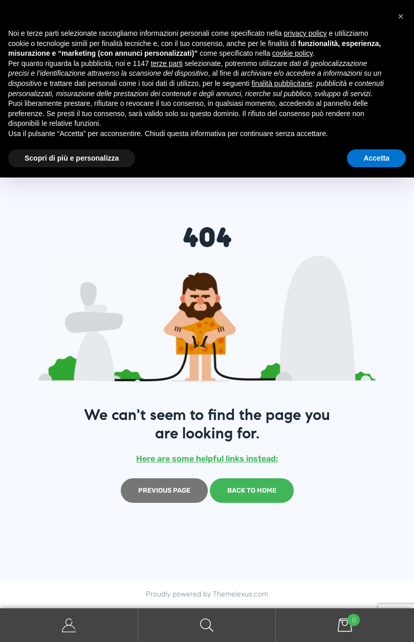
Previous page (164, 490)
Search (207, 625)
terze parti (167, 63)
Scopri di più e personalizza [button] (72, 158)
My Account (69, 625)
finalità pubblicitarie (281, 83)
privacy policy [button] (305, 33)
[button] (401, 16)
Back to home (251, 490)
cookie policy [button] (292, 53)
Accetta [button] (376, 158)
